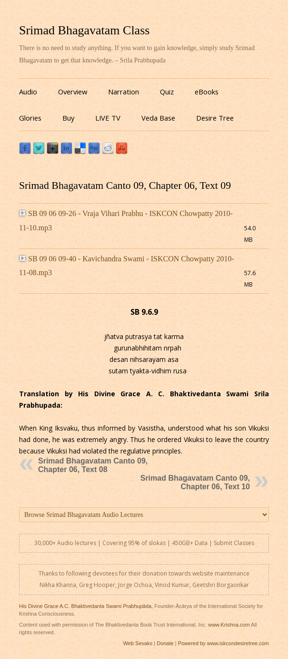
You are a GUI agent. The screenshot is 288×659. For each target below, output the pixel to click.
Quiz (167, 91)
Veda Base (158, 118)
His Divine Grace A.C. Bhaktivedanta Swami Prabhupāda (85, 606)
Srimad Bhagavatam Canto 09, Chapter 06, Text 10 (195, 482)
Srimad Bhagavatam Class (84, 30)
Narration (123, 91)
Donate (165, 643)
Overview (72, 91)
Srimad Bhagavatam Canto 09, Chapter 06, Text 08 (93, 465)
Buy (68, 118)
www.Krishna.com (228, 625)
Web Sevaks (138, 643)
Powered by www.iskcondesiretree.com (223, 643)
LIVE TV (107, 118)
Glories (30, 118)
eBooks (206, 91)
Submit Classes (234, 543)
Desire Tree (215, 118)
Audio (28, 91)
